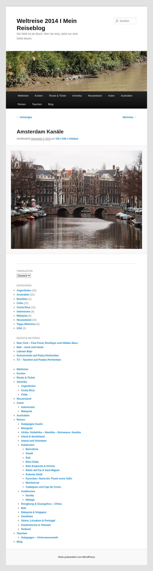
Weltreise (23, 95)
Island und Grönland (33, 440)
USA (19, 328)
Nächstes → (129, 117)
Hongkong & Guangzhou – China (41, 503)
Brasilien (22, 298)
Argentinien (24, 290)
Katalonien (27, 444)
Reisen (22, 104)
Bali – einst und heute (30, 347)
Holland (73, 138)
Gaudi (29, 453)
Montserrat (32, 482)
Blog (50, 104)
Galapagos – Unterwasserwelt (39, 537)
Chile (20, 303)
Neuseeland (95, 95)
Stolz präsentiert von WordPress (76, 557)
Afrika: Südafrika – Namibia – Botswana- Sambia (51, 432)
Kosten (39, 95)
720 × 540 (60, 138)
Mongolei (26, 428)
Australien (126, 95)
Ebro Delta (32, 461)
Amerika (77, 95)
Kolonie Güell (34, 474)
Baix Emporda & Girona (40, 465)
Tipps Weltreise (26, 324)
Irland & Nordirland (33, 436)
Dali (28, 457)
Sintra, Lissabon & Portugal (38, 520)
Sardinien (27, 516)
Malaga (30, 499)
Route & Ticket (57, 95)
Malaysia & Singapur (33, 512)
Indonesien (23, 311)
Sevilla (30, 495)
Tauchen (37, 104)
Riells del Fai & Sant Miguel (42, 470)
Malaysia (22, 315)
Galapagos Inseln (32, 423)
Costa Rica (23, 307)
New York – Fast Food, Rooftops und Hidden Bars (47, 342)
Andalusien (28, 491)
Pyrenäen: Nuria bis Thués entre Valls (49, 478)
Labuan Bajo (24, 351)
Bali (23, 507)
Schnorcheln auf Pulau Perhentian (38, 355)
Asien (111, 95)
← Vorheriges (24, 117)
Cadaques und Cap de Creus (43, 486)
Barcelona (32, 449)
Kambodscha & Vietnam (36, 524)
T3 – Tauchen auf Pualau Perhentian (39, 359)
